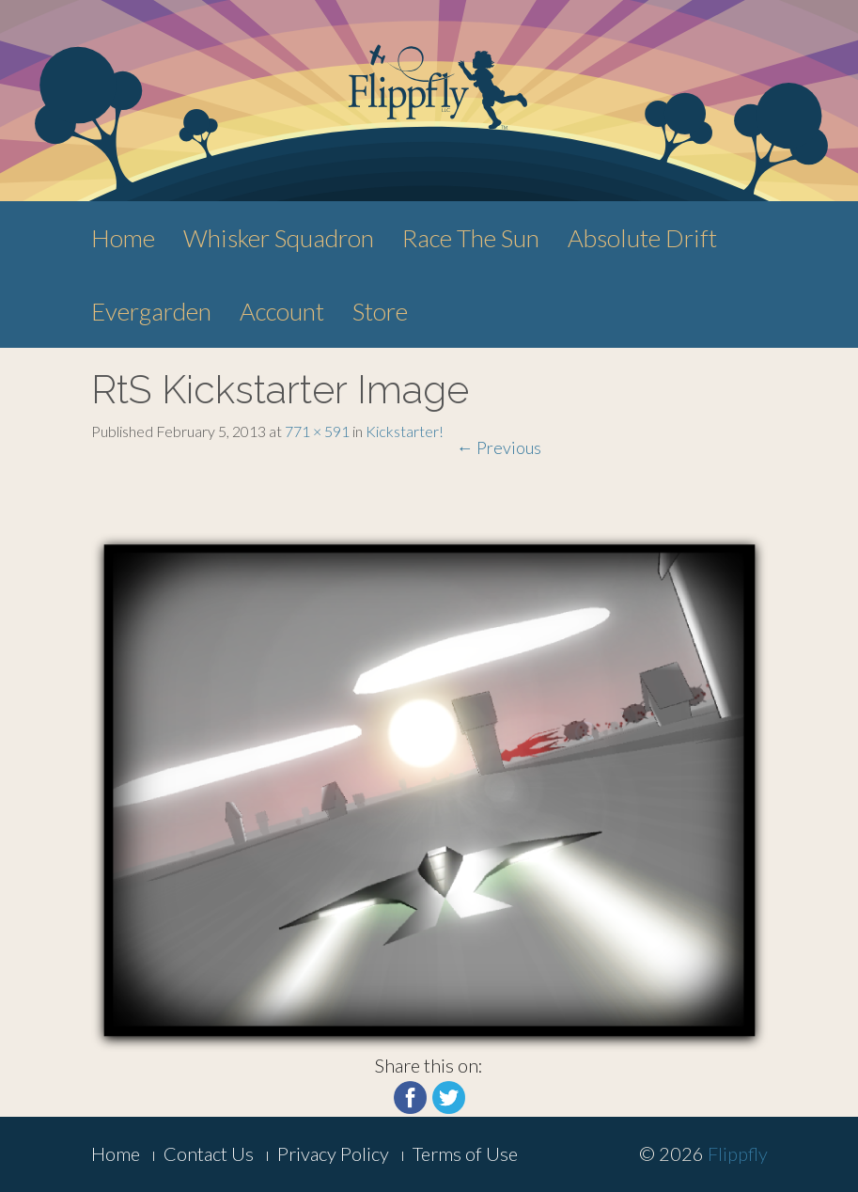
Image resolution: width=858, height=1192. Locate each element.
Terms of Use (465, 1153)
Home (123, 238)
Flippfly (738, 1153)
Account (282, 311)
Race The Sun (470, 238)
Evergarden (151, 311)
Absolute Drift (642, 238)
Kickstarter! (405, 431)
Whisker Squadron (278, 238)
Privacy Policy (333, 1153)
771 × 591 (317, 431)
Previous (499, 447)
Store (380, 311)
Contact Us (209, 1153)
